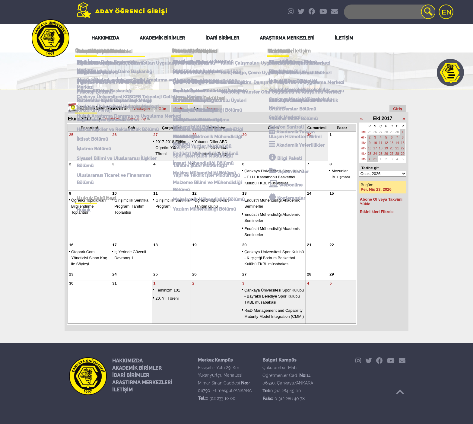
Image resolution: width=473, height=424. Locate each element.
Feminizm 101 (167, 290)
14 (309, 193)
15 (331, 193)
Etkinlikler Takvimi (103, 108)
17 (114, 245)
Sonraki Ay (136, 118)
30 (309, 134)
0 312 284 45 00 (285, 390)
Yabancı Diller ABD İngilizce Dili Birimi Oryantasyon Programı (214, 147)
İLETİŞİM (122, 390)
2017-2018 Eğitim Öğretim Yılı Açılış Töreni (170, 147)
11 (155, 193)
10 (114, 193)
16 (71, 245)
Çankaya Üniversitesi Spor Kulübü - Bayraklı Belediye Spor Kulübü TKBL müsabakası (274, 296)
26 (114, 134)
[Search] (389, 12)
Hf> (363, 132)
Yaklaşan (141, 109)
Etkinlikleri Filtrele (377, 211)
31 (114, 283)
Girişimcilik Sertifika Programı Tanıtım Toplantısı (131, 206)
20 (244, 245)
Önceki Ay (111, 118)
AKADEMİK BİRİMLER (137, 368)
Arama (212, 109)
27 (155, 134)
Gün (162, 109)
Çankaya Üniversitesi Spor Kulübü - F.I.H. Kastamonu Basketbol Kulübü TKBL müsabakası (274, 177)
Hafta (180, 109)
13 (244, 193)
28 (194, 134)
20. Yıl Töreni (167, 298)
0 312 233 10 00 (221, 398)
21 (309, 245)
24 (114, 274)
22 (331, 245)
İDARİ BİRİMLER (130, 375)
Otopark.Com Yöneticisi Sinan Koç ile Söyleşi (89, 258)
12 (194, 193)
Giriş (397, 109)
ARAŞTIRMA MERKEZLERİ (142, 382)
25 (71, 134)
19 (194, 245)
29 (244, 134)
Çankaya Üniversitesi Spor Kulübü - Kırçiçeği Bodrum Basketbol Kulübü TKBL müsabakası (274, 258)
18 (155, 245)
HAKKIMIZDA (127, 361)
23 (71, 274)
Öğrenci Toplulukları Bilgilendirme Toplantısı (88, 206)
